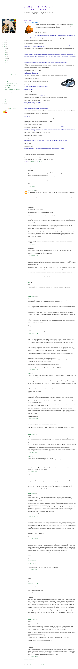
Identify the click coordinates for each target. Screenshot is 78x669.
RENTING (7, 76)
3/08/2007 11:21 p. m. (33, 430)
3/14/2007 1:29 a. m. (33, 594)
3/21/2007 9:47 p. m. (33, 615)
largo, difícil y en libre (39, 8)
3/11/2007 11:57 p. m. (33, 538)
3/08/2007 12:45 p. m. (33, 292)
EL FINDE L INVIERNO (10, 70)
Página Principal (51, 661)
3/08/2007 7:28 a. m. (33, 186)
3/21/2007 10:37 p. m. (33, 644)
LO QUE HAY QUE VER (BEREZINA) (13, 74)
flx (28, 168)
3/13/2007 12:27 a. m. (33, 569)
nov (6, 50)
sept (6, 54)
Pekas (29, 373)
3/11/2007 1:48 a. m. (33, 516)
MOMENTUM (8, 80)
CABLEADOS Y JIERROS (10, 72)
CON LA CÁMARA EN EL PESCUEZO (13, 64)
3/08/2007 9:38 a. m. (33, 255)
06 (4, 103)
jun (6, 56)
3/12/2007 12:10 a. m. (33, 560)
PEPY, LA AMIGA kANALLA (11, 68)
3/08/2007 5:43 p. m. (33, 369)
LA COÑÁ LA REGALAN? (10, 85)
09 (4, 42)
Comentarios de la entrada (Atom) (37, 664)
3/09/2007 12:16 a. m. (33, 452)
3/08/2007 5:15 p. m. (33, 333)
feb (6, 99)
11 (4, 38)
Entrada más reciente (28, 661)
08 (4, 44)
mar (6, 62)
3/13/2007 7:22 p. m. (33, 583)
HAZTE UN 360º (8, 92)
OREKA (6, 78)
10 (4, 40)
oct (5, 52)
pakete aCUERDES (9, 96)
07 (4, 46)
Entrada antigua (72, 661)
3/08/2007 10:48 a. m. (33, 278)
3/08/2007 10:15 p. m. (33, 418)
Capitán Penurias (31, 190)
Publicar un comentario (29, 659)
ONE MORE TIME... (9, 66)
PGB (29, 258)
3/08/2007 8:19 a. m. (33, 203)
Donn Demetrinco (31, 296)
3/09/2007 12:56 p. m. (33, 490)
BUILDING (7, 87)
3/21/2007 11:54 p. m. (33, 656)
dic (5, 48)
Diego (29, 282)
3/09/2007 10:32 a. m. (33, 471)
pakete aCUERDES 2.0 (9, 94)
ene (6, 101)
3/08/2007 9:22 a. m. (33, 244)
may (6, 58)
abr (6, 60)
